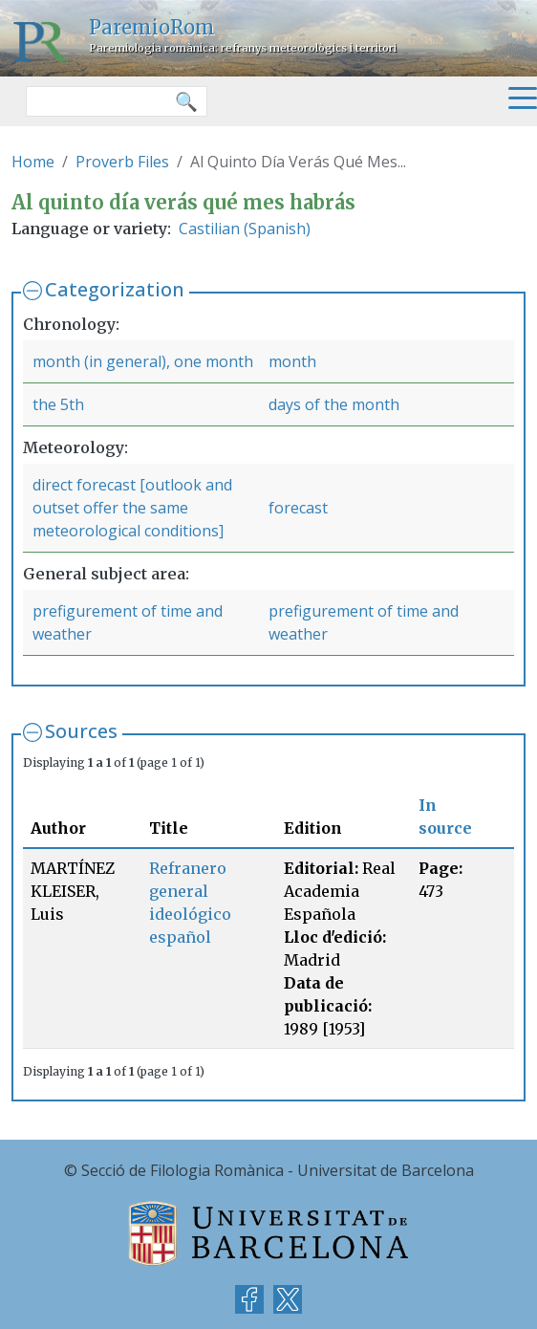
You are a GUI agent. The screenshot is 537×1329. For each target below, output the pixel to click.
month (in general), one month (142, 361)
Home (32, 161)
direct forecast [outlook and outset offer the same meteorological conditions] (132, 507)
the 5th (58, 404)
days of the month (333, 404)
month (292, 361)
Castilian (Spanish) (245, 228)
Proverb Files (122, 161)
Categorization (114, 289)
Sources (81, 731)
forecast (298, 507)
